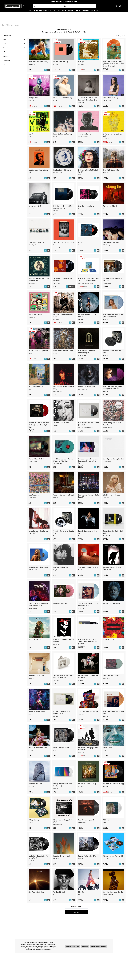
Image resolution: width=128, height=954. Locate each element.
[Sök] (64, 6)
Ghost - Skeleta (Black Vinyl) (61, 748)
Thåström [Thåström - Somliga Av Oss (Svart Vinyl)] (105, 355)
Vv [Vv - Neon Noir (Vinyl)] (54, 895)
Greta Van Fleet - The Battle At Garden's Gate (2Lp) (86, 351)
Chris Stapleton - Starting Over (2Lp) (113, 459)
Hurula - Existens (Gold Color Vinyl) (62, 134)
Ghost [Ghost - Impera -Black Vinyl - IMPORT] (55, 353)
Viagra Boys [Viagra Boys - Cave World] (32, 317)
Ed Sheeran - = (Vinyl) (109, 639)
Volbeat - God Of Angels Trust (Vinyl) (63, 495)
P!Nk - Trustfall (82, 892)
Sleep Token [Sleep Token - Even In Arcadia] (106, 678)
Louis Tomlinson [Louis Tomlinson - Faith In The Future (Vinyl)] (57, 391)
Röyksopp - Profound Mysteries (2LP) (113, 856)
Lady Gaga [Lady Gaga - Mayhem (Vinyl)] (56, 570)
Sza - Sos (80, 242)
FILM (40, 10)
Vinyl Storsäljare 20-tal (17, 25)
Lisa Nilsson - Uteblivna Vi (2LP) (87, 784)
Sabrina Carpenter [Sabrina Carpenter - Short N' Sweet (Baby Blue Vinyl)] (33, 572)
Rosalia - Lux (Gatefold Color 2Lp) (62, 98)
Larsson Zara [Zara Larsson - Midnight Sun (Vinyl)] (32, 64)
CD (34, 10)
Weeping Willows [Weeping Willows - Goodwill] (33, 461)
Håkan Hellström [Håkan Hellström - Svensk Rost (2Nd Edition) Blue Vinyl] (33, 283)
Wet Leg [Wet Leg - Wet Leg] (31, 822)
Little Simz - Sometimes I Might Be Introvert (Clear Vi (113, 893)
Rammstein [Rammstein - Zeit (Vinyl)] (31, 786)
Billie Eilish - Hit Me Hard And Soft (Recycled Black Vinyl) (63, 207)
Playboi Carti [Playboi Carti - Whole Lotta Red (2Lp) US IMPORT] (56, 644)
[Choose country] (116, 6)
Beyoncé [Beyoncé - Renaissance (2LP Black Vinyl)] (80, 536)
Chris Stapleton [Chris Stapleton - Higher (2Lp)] (82, 822)
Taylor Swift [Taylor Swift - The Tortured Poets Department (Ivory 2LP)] (56, 680)
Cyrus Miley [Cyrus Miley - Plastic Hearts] (81, 209)
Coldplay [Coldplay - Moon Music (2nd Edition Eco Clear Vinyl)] (55, 788)
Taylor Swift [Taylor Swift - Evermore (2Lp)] (106, 172)
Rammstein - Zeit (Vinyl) (35, 784)
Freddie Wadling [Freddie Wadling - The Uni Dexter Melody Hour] (107, 427)
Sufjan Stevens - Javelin (35, 495)
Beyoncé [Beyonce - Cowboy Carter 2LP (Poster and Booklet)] (80, 680)
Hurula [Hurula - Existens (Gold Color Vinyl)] (55, 136)
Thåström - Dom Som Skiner (61, 423)
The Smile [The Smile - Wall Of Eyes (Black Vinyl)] (105, 786)
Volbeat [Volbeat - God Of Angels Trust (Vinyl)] (55, 497)
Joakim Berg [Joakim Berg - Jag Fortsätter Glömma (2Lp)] (56, 247)
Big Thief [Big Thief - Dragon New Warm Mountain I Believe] (55, 716)
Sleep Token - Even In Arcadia (111, 675)
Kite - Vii (31, 134)
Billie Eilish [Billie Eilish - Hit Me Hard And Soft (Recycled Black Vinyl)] (56, 211)
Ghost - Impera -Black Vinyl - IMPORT (63, 350)
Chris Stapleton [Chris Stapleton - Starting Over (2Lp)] (107, 461)
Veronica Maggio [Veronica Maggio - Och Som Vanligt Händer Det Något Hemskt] (33, 608)
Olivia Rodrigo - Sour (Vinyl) (110, 98)
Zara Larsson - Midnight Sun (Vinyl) (38, 62)
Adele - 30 (106, 820)
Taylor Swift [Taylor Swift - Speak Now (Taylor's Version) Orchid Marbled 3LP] (106, 391)
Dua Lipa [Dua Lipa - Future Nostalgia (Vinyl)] (31, 750)
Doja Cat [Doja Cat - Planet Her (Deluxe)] (31, 714)
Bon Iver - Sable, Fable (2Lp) (60, 62)
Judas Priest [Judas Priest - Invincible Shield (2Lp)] (81, 714)
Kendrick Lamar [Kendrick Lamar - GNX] (33, 209)
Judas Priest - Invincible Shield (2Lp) (88, 711)
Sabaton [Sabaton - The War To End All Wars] (80, 858)
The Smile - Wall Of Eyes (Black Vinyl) (113, 784)
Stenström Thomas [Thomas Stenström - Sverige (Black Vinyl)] (108, 536)
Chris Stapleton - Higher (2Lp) (86, 820)
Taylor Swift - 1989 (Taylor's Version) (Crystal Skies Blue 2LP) (113, 315)
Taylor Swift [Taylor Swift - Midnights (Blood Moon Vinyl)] (106, 716)
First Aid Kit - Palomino (35, 639)
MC (37, 10)
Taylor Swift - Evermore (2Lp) (111, 170)
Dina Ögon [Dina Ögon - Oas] (81, 64)
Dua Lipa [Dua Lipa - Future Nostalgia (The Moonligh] (80, 319)
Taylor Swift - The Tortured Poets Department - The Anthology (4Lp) (87, 99)
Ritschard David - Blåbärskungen (62, 170)
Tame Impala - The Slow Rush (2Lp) (88, 567)
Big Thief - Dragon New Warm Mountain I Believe (61, 712)
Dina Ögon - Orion (33, 98)
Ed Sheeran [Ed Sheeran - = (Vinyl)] (106, 642)
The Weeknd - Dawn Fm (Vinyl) (111, 603)
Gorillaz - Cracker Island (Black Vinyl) (39, 350)
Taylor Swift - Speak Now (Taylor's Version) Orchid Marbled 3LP (112, 388)
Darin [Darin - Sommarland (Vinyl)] (30, 389)
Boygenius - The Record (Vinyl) (61, 856)
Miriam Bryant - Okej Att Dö (36, 242)
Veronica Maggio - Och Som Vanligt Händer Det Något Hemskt (38, 604)
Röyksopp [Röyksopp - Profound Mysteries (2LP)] (106, 858)
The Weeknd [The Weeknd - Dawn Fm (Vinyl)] (106, 606)
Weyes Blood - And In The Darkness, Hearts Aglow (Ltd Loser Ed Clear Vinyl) (88, 461)
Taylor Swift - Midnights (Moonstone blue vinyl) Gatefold (88, 604)
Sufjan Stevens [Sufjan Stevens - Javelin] (33, 497)
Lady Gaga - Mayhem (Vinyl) (60, 567)
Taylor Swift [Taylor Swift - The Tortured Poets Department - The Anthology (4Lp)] (81, 102)
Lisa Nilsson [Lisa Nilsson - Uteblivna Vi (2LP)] (81, 786)
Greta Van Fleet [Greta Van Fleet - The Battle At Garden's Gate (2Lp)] (82, 355)
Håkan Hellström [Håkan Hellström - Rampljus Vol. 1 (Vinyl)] (57, 824)
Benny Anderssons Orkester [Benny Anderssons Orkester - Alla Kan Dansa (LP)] (85, 500)
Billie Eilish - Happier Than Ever (111, 495)
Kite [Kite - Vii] (30, 136)
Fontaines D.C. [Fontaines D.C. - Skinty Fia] (107, 209)
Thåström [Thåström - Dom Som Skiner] (55, 425)
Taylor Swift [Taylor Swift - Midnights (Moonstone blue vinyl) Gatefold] (81, 608)
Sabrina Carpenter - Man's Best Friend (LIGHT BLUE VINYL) (39, 532)
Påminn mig (71, 286)
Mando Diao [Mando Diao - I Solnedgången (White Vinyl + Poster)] (81, 752)
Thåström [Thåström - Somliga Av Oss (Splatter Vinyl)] (55, 536)
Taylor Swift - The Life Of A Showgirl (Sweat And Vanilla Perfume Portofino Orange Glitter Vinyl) (113, 64)
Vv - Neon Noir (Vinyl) (59, 892)
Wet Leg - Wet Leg (34, 820)
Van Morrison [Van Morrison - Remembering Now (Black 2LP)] (56, 283)
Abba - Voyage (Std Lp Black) (36, 892)
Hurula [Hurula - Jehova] (104, 750)
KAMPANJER (85, 10)
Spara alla (85, 946)
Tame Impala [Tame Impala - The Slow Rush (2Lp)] (81, 570)
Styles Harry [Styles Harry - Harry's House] (32, 678)
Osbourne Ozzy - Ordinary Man (86, 387)
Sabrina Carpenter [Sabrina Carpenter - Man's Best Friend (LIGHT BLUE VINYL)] (33, 536)
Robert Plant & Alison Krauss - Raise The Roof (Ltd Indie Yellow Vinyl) (88, 279)
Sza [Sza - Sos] (79, 245)
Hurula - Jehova (107, 748)
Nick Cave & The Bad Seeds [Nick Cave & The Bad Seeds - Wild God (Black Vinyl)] (85, 427)
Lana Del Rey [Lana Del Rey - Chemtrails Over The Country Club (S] (32, 861)
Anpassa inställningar (72, 946)
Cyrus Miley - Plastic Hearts (86, 206)
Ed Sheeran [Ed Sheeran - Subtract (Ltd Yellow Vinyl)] (106, 138)
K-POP (45, 10)
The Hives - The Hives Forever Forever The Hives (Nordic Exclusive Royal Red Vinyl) (39, 425)
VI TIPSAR (78, 10)
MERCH (50, 10)
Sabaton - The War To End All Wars (87, 856)
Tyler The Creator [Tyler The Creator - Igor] (83, 136)
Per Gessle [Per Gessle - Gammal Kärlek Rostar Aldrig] (56, 319)
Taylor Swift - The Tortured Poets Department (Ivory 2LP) (62, 676)
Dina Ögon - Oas (82, 62)
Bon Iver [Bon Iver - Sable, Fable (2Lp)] (55, 64)
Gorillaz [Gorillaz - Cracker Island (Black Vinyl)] (31, 353)
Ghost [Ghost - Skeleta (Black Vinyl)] (55, 750)
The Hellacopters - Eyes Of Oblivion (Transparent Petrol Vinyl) (63, 460)
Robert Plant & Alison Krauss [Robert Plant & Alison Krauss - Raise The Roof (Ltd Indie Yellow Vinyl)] (85, 283)
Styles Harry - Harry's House (36, 675)
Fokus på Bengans (68, 10)
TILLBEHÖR (57, 10)
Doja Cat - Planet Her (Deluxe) (37, 711)
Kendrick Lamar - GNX (35, 206)
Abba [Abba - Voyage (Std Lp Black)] (30, 895)
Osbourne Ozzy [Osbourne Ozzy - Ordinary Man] (82, 389)
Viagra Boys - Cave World (35, 314)
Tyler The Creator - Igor (84, 134)
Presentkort (94, 10)
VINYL (30, 10)
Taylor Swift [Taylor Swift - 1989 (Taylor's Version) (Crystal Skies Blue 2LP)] (106, 319)
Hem (3, 25)
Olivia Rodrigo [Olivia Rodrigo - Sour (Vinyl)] (107, 100)
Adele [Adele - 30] (104, 822)
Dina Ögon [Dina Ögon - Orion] (31, 100)
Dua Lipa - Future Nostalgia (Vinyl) (38, 748)
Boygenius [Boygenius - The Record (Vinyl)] (56, 858)
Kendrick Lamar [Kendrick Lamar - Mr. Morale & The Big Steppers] (107, 283)
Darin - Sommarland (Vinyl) (36, 387)
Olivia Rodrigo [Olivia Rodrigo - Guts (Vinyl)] (107, 245)
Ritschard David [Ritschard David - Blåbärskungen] (57, 172)
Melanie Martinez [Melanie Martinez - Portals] (57, 606)
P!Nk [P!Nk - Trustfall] (79, 895)
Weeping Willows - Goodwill (36, 459)
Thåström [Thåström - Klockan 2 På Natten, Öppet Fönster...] (105, 572)
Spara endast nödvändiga (98, 946)
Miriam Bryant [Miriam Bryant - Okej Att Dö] (32, 245)
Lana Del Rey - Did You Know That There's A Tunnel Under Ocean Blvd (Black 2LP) (87, 641)
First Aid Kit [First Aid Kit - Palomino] (32, 642)
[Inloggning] (120, 6)
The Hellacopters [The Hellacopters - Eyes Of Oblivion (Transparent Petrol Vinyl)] (57, 463)
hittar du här (48, 950)
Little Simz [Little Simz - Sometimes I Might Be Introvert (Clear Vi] (106, 897)
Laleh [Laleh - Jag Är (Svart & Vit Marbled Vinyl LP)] (79, 175)
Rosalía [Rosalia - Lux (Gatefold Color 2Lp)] (55, 100)
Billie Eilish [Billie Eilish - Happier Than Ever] (106, 497)
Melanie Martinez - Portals (60, 603)
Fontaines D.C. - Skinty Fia (110, 206)
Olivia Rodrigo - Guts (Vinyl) (110, 242)
